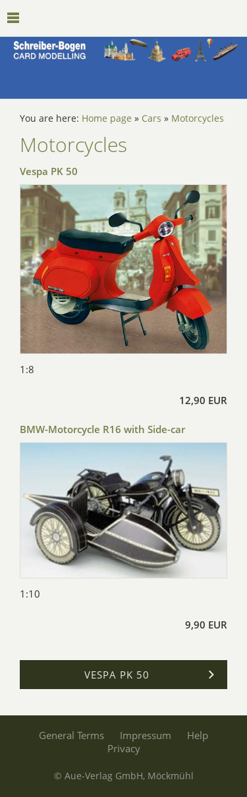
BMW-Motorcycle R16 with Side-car (102, 429)
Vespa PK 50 (49, 171)
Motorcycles (197, 118)
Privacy (123, 748)
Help (197, 735)
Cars (151, 118)
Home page (107, 118)
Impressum (145, 735)
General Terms (71, 735)
